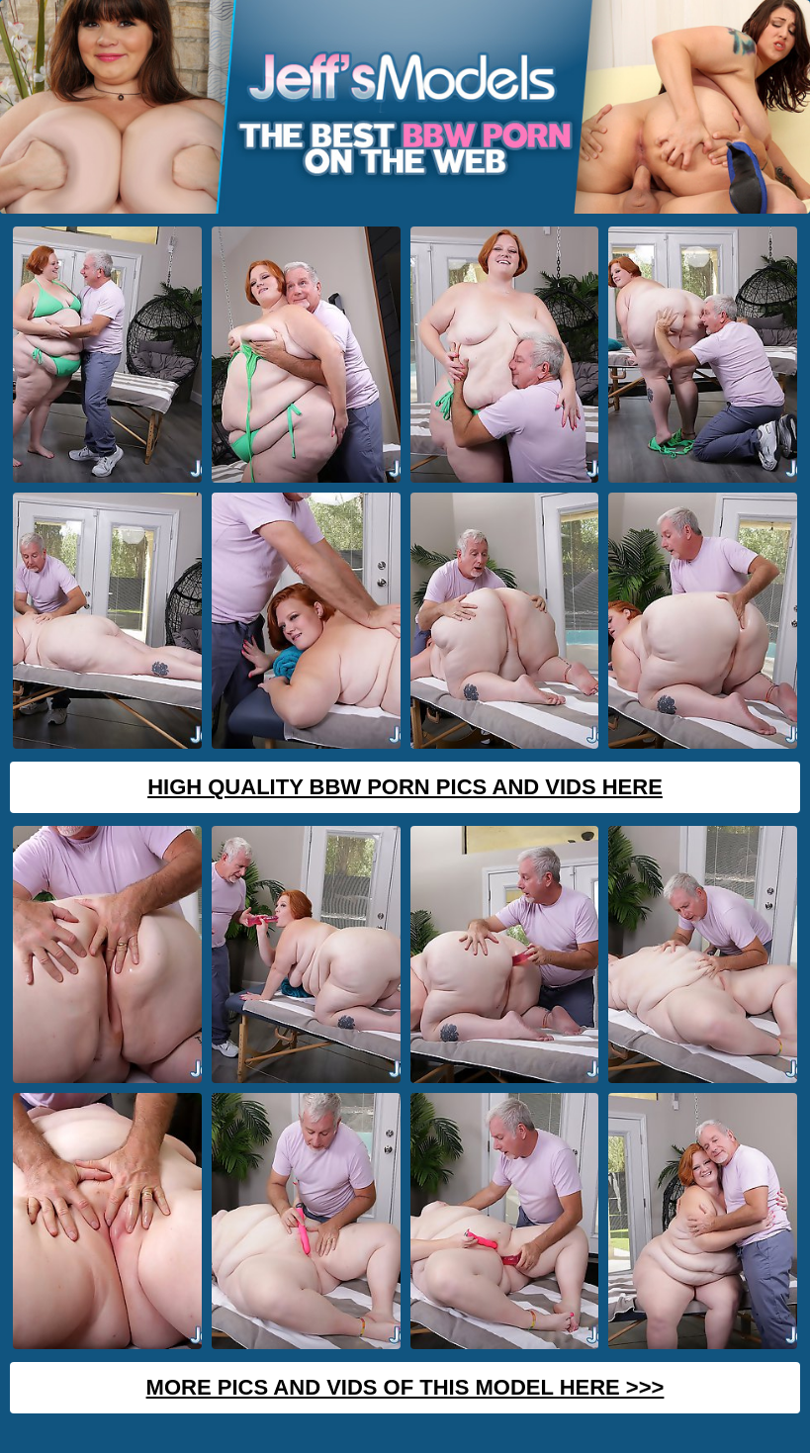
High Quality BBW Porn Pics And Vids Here (405, 786)
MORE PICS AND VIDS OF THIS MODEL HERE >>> (405, 1387)
